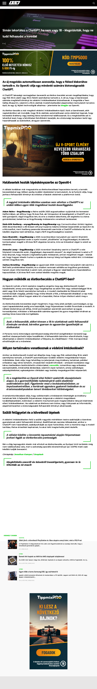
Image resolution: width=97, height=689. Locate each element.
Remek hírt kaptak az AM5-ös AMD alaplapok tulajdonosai (41, 556)
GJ (19, 549)
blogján (65, 105)
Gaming (21, 537)
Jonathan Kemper (23, 454)
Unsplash (38, 454)
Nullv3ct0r (23, 563)
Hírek (21, 554)
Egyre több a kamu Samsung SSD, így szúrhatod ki (38, 572)
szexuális (54, 365)
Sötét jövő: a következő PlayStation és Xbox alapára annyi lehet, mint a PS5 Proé (50, 540)
